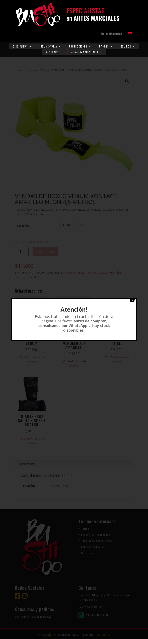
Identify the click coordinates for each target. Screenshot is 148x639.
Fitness (106, 46)
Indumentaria (50, 46)
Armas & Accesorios (86, 52)
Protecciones (80, 46)
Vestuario (54, 52)
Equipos (128, 46)
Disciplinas (22, 46)
